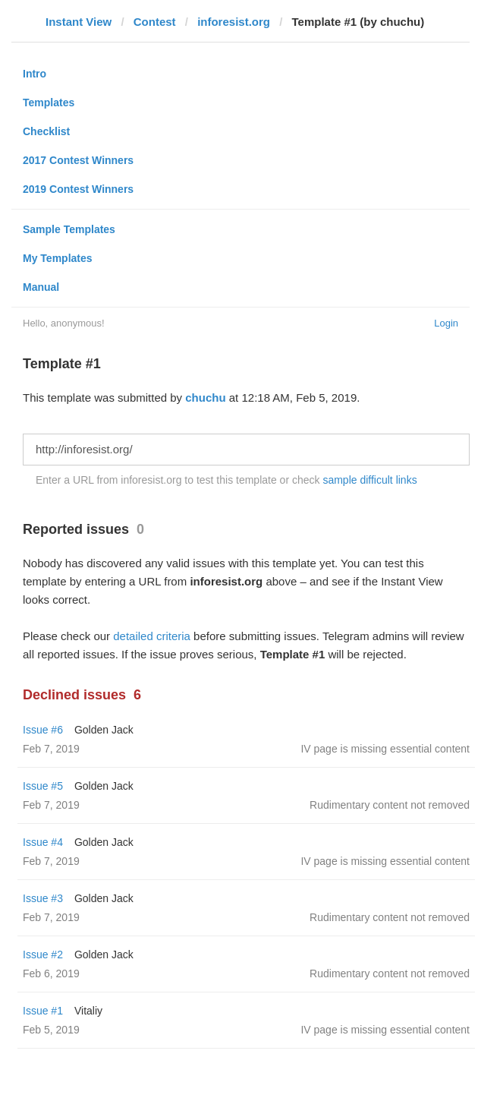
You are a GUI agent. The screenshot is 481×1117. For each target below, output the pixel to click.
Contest (155, 21)
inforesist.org (233, 21)
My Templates (58, 258)
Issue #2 (43, 954)
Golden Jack (104, 730)
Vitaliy (88, 1011)
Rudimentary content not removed (390, 805)
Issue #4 (43, 842)
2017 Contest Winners (78, 160)
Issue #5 (43, 786)
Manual (41, 287)
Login (446, 323)
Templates (48, 102)
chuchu (205, 397)
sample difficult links (369, 480)
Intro (34, 74)
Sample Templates (69, 229)
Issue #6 (43, 730)
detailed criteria (151, 635)
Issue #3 (43, 898)
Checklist (46, 131)
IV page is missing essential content (385, 749)
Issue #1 (43, 1011)
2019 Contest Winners (78, 189)
